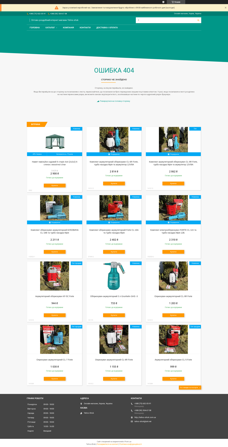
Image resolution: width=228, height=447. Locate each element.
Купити (54, 185)
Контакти (85, 27)
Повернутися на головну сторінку (115, 101)
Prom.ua (128, 442)
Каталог (50, 27)
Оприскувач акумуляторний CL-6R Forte (114, 360)
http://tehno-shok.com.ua (145, 417)
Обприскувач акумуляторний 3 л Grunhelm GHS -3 (114, 296)
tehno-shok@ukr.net (143, 421)
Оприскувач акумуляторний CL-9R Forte (173, 296)
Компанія (68, 27)
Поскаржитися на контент (107, 444)
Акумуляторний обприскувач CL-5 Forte (173, 360)
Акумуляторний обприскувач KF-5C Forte (54, 296)
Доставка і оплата (107, 27)
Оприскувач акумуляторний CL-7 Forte (54, 360)
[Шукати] (198, 20)
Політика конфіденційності (131, 444)
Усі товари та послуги (189, 388)
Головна (35, 27)
